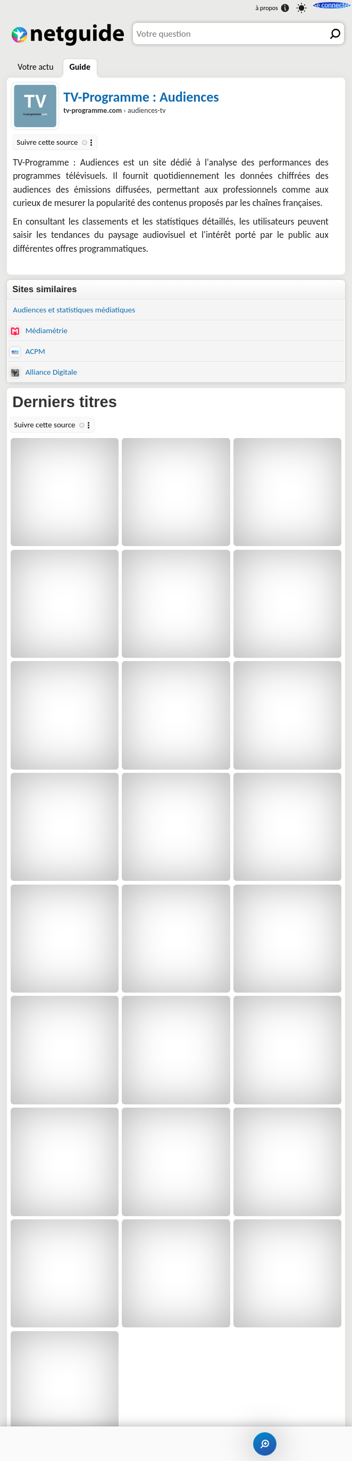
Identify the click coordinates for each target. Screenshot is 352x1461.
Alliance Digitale (46, 376)
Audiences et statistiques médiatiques (80, 310)
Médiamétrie (41, 332)
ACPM (28, 354)
